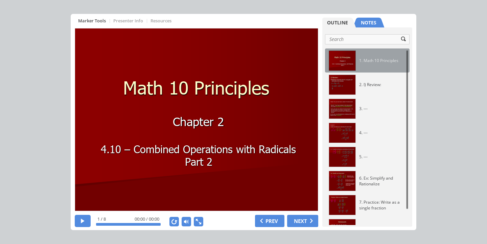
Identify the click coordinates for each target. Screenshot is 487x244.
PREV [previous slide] (271, 221)
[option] (367, 60)
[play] (83, 221)
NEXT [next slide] (300, 221)
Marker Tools (92, 21)
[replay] (174, 221)
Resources (160, 21)
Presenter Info (128, 21)
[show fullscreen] (198, 221)
